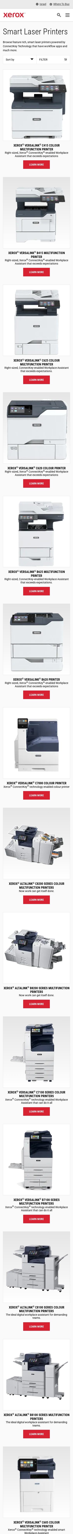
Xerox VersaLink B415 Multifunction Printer (36, 255)
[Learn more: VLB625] (36, 531)
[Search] (59, 15)
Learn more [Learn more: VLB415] (36, 272)
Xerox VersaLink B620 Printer (36, 679)
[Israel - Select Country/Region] (41, 4)
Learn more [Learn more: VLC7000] (36, 795)
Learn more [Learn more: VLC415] (36, 164)
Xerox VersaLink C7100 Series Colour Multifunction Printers (36, 1094)
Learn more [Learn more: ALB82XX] (36, 1004)
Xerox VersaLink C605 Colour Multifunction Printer (37, 1524)
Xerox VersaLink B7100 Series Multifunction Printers (37, 1201)
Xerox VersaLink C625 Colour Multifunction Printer (37, 362)
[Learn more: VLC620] (36, 428)
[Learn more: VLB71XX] (36, 1159)
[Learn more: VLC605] (36, 1482)
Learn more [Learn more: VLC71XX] (36, 1111)
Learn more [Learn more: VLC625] (36, 379)
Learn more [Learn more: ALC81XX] (36, 1326)
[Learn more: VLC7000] (36, 743)
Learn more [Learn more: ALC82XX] (36, 899)
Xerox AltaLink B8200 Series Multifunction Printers (37, 990)
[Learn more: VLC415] (36, 105)
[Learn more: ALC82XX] (36, 843)
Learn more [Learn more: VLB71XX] (36, 1219)
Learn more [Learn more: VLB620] (36, 694)
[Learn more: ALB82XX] (36, 948)
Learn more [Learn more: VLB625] (36, 591)
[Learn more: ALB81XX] (36, 1374)
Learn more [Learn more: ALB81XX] (36, 1434)
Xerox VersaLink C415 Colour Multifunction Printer (37, 147)
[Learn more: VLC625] (36, 320)
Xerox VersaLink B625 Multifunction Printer (36, 573)
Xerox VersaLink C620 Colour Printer (37, 468)
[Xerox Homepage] (14, 15)
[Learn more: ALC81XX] (36, 1267)
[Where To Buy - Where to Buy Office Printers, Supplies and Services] (60, 4)
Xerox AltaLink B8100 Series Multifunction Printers (37, 1416)
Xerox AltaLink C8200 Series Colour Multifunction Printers (36, 885)
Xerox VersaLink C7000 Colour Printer (36, 783)
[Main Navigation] (67, 15)
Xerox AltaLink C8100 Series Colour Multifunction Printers (36, 1309)
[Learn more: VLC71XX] (36, 1052)
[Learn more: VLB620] (36, 639)
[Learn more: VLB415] (36, 212)
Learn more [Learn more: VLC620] (36, 483)
